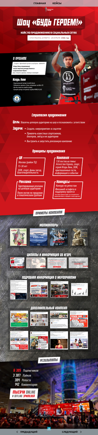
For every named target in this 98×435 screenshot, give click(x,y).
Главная (40, 3)
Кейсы (57, 3)
